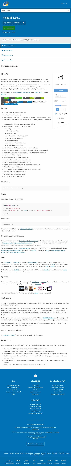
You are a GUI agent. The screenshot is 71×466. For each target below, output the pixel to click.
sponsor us (38, 284)
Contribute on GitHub (57, 387)
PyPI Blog (35, 385)
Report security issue (35, 407)
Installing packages (12, 385)
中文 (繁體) (61, 453)
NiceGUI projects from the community (12, 250)
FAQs (47, 250)
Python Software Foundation (37, 437)
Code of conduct (34, 409)
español (12, 453)
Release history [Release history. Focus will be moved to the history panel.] (7, 55)
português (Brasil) (29, 453)
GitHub (3, 94)
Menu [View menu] (64, 4)
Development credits (57, 394)
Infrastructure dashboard (35, 387)
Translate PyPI (57, 390)
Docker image (27, 92)
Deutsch (49, 453)
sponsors (43, 282)
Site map (35, 438)
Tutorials (33, 250)
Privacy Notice (35, 411)
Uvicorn (65, 270)
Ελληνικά (43, 453)
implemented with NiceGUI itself (23, 243)
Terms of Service (34, 404)
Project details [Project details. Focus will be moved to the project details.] (7, 50)
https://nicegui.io (7, 243)
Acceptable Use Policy (35, 413)
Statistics (35, 390)
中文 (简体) (54, 453)
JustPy (53, 264)
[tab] (35, 46)
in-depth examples (24, 248)
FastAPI (16, 270)
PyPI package (18, 92)
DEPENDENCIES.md (9, 335)
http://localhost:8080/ (26, 229)
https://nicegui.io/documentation (28, 241)
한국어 (42, 455)
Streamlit (16, 262)
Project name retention (12, 392)
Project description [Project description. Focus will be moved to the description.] (8, 46)
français (17, 453)
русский (67, 453)
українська (37, 453)
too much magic (32, 262)
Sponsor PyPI (57, 392)
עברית (31, 455)
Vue (47, 267)
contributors (35, 282)
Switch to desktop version (35, 444)
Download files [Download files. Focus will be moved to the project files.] (7, 60)
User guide (13, 390)
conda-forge (38, 92)
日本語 (21, 453)
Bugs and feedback (57, 385)
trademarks (49, 432)
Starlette (46, 270)
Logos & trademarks (35, 392)
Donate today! (35, 429)
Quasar (53, 267)
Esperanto (36, 455)
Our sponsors (35, 394)
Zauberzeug (8, 262)
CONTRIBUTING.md (48, 318)
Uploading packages (12, 387)
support (37, 293)
